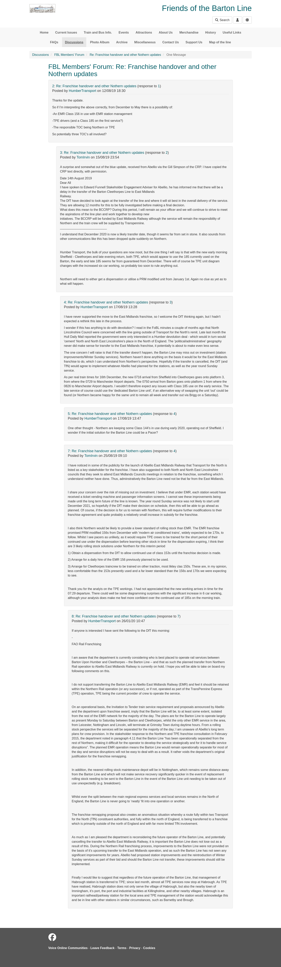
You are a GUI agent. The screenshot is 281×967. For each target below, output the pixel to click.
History (210, 32)
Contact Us (170, 42)
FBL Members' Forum (69, 54)
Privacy (134, 948)
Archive (122, 42)
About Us (166, 32)
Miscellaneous (145, 42)
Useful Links (232, 32)
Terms (121, 948)
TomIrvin (83, 157)
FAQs (54, 42)
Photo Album (99, 42)
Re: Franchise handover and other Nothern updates (125, 54)
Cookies (149, 948)
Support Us (194, 42)
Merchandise (188, 32)
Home (44, 32)
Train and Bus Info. (98, 32)
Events (124, 32)
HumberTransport (82, 91)
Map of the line (220, 42)
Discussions (74, 42)
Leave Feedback (102, 948)
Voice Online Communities (68, 948)
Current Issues (66, 32)
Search (222, 20)
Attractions (144, 32)
